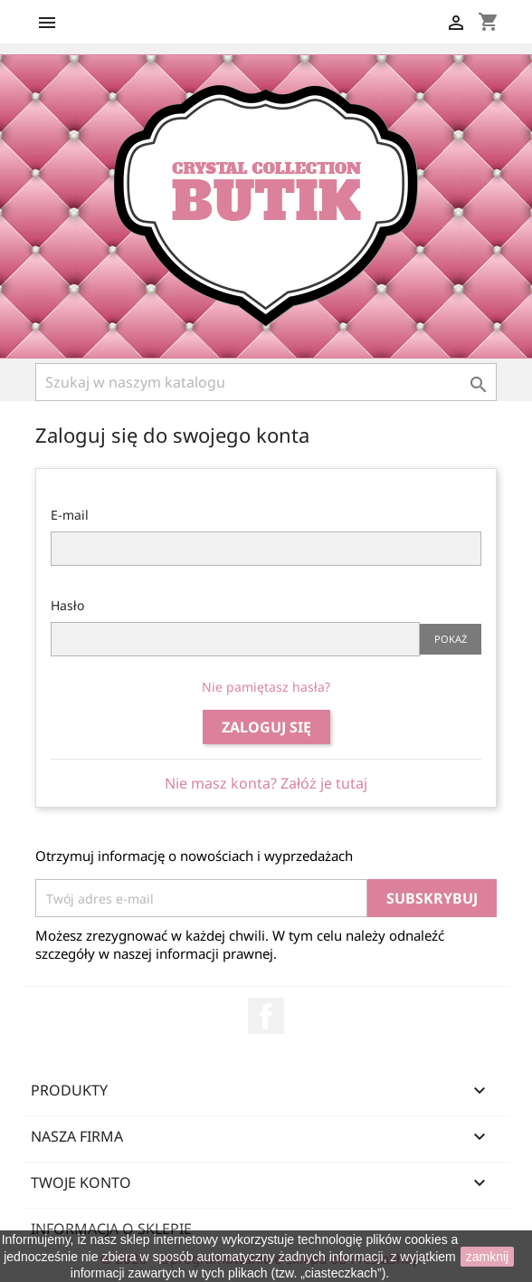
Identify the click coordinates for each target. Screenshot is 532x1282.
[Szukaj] (266, 382)
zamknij (487, 1256)
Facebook (266, 1016)
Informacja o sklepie (111, 1229)
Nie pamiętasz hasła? (266, 686)
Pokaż (450, 639)
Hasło (67, 605)
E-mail (70, 514)
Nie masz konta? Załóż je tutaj (266, 783)
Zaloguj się (266, 727)
